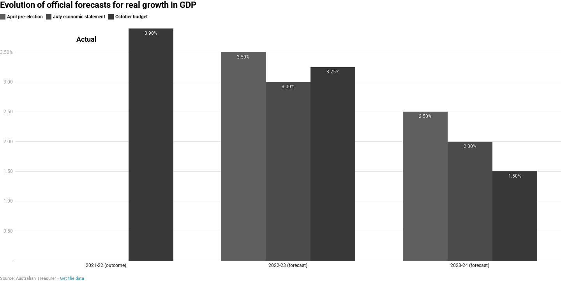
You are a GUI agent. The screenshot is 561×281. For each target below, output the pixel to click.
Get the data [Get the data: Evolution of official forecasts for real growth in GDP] (72, 278)
